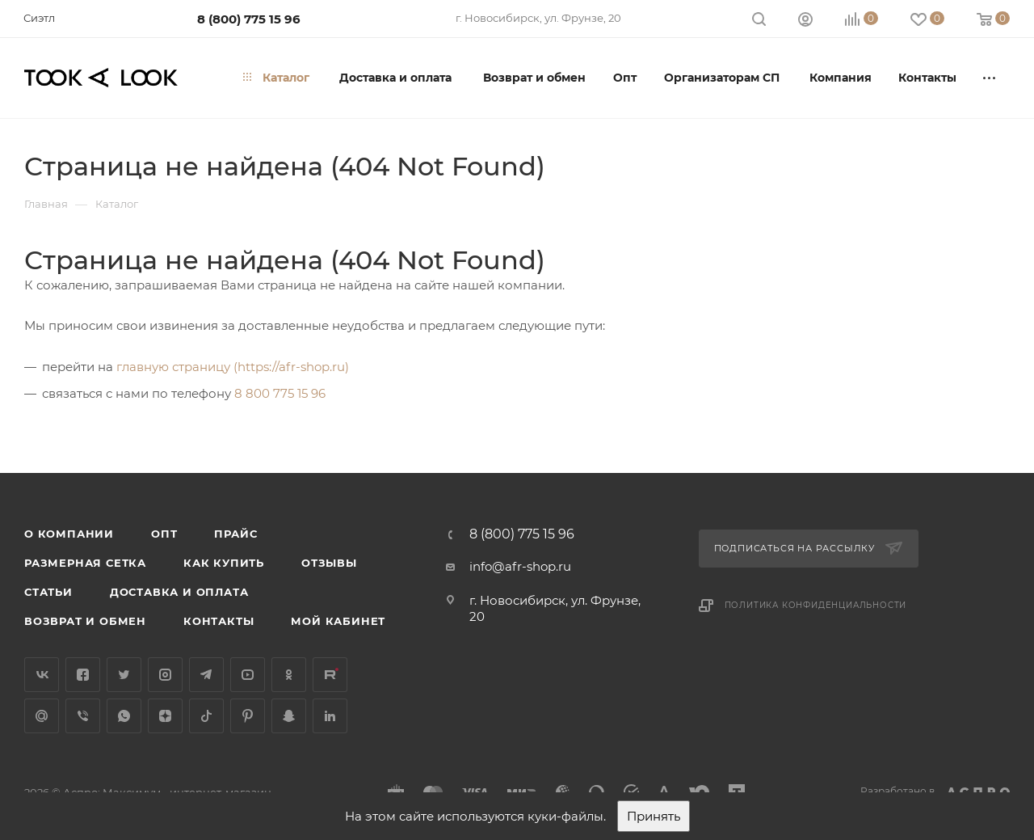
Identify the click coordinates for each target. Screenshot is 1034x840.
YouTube (247, 674)
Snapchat (288, 716)
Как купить (223, 562)
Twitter (124, 674)
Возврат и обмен (85, 620)
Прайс (235, 533)
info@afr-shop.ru (520, 566)
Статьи (48, 591)
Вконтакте (41, 674)
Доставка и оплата (179, 591)
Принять (653, 816)
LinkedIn (330, 716)
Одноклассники (288, 674)
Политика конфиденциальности (816, 605)
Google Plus (41, 716)
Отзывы (329, 562)
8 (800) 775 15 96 (249, 19)
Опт (164, 533)
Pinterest (247, 716)
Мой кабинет (338, 620)
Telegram (206, 674)
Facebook (82, 674)
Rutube (330, 674)
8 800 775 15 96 (280, 393)
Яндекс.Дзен (165, 716)
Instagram (165, 674)
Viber (82, 716)
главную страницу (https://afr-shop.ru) (232, 366)
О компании (69, 533)
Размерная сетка (85, 562)
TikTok (206, 716)
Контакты (218, 620)
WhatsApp (124, 716)
